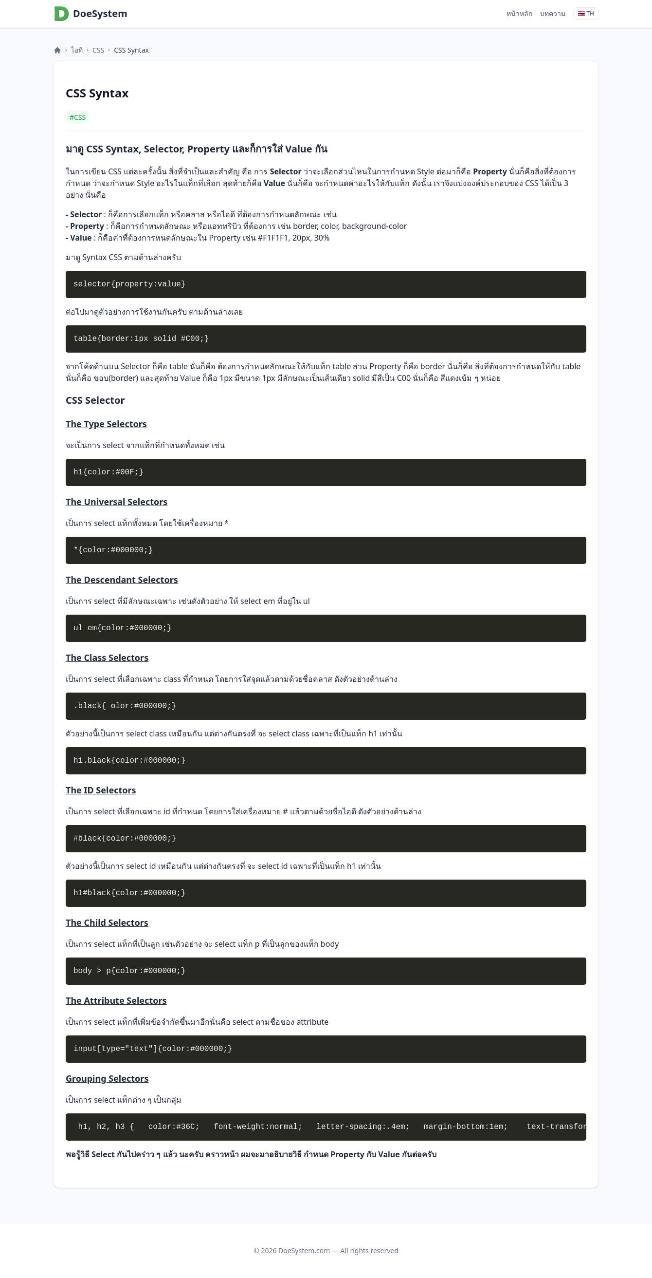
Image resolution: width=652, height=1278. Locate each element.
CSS (98, 50)
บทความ (552, 13)
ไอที (77, 50)
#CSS (78, 117)
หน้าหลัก (519, 13)
